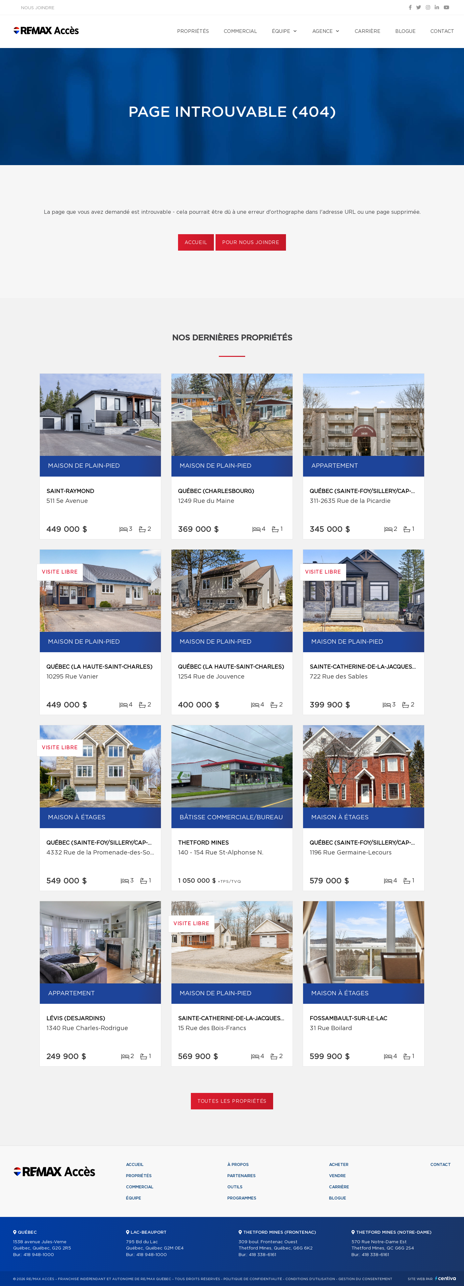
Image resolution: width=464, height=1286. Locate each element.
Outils (235, 1187)
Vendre (337, 1176)
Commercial (240, 31)
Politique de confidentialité (252, 1279)
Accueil (196, 242)
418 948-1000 (38, 1255)
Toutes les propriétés (232, 1101)
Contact (442, 31)
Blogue (405, 31)
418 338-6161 (262, 1255)
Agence (322, 31)
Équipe (281, 31)
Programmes (241, 1198)
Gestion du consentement (365, 1279)
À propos (238, 1165)
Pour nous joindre (250, 242)
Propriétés (193, 31)
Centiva (445, 1278)
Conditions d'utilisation (310, 1279)
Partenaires (241, 1176)
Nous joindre (37, 8)
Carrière (367, 31)
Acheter (338, 1165)
